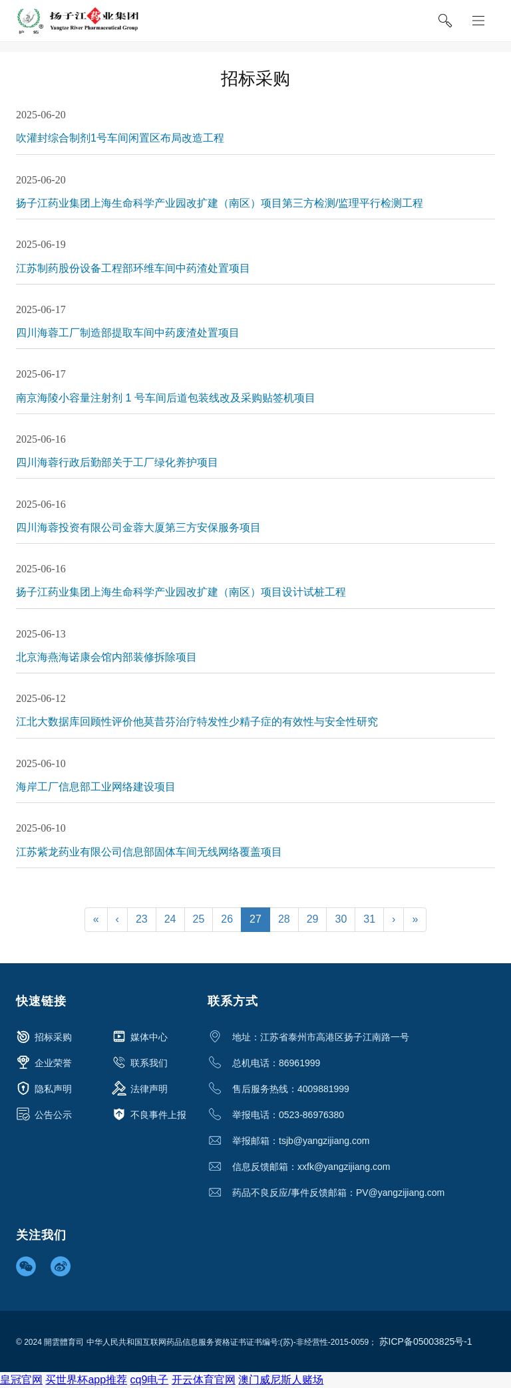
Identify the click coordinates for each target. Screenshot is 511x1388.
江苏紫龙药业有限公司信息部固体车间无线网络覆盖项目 (149, 852)
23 (142, 919)
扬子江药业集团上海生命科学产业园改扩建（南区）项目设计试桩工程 (181, 592)
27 (255, 919)
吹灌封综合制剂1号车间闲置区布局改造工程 (120, 138)
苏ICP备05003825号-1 (425, 1341)
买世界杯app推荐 (86, 1379)
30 (341, 919)
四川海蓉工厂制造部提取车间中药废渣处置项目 (128, 332)
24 (170, 919)
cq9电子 (149, 1379)
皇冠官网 (21, 1379)
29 (313, 919)
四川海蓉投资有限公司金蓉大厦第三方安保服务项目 (138, 527)
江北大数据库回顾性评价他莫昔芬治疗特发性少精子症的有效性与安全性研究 (197, 721)
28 (284, 919)
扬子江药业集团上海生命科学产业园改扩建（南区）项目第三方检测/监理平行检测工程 (219, 203)
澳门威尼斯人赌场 (280, 1379)
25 (199, 919)
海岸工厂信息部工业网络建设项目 (96, 786)
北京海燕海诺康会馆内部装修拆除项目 (106, 657)
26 (227, 919)
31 (369, 919)
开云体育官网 (204, 1379)
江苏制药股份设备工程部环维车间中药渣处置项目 (133, 268)
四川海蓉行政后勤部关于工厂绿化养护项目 (117, 462)
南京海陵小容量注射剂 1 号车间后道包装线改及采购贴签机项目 (165, 398)
